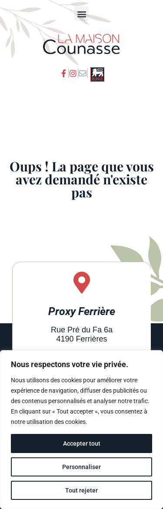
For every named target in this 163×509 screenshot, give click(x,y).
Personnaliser (81, 466)
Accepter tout (81, 443)
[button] (81, 14)
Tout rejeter (81, 490)
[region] (81, 429)
